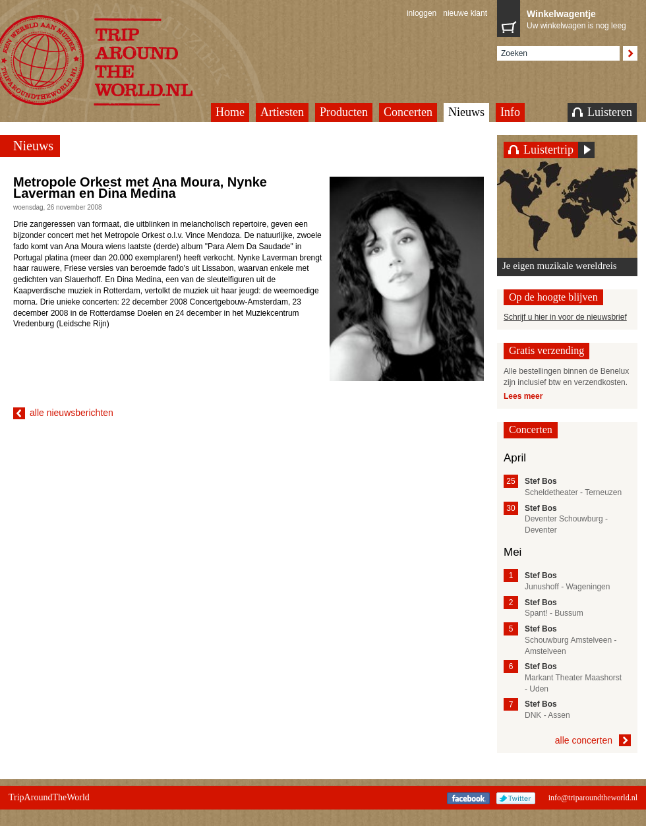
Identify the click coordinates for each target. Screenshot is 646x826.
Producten (344, 112)
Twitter (515, 798)
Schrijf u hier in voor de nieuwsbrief (565, 317)
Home (230, 112)
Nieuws (466, 112)
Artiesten (282, 112)
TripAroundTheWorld (49, 797)
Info (510, 112)
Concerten (408, 112)
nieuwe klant (465, 13)
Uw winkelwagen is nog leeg (578, 18)
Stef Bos (541, 481)
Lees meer (523, 396)
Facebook (468, 798)
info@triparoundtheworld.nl (592, 797)
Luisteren (602, 112)
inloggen (421, 13)
